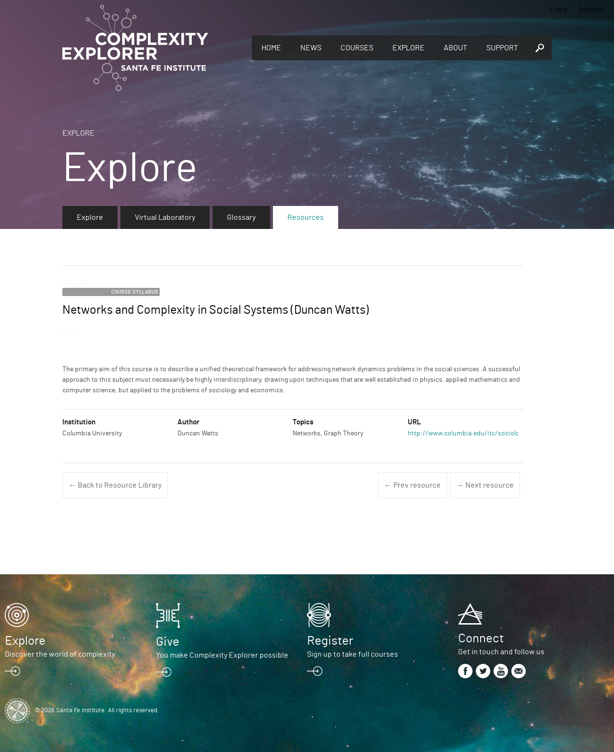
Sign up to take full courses (352, 654)
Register (591, 9)
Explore (408, 48)
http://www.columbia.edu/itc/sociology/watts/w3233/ (488, 433)
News (310, 48)
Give (167, 642)
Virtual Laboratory (165, 217)
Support (502, 48)
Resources (305, 217)
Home (271, 48)
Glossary (241, 217)
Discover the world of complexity (60, 654)
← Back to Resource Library (115, 485)
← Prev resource (412, 485)
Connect (481, 638)
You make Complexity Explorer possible (222, 655)
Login (558, 9)
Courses (357, 48)
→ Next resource (485, 485)
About (455, 48)
